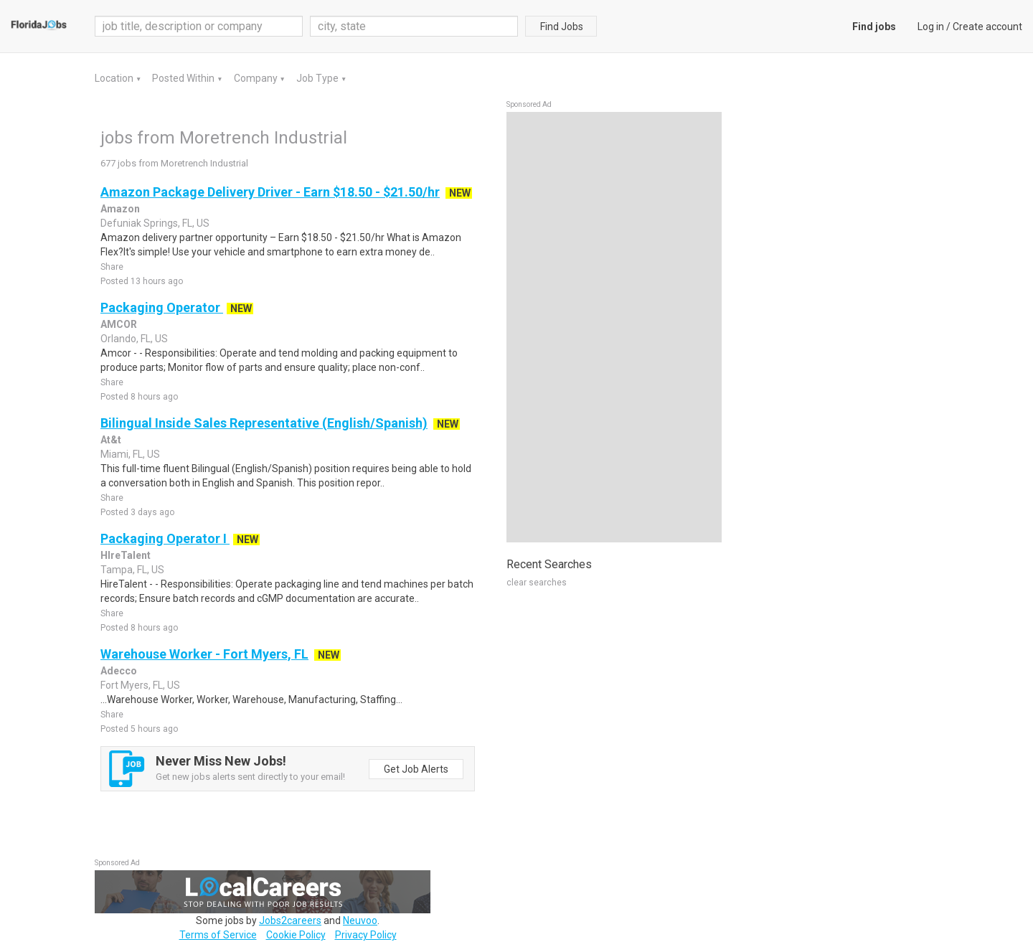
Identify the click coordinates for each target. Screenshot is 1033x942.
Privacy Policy (366, 935)
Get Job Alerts (416, 769)
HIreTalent (125, 555)
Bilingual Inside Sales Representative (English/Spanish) (264, 422)
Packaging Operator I (165, 538)
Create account (987, 26)
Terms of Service (218, 935)
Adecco (118, 671)
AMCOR (118, 324)
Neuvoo (360, 920)
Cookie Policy (296, 935)
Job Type (318, 78)
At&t (110, 440)
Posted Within (184, 78)
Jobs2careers (290, 920)
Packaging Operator (161, 307)
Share (111, 267)
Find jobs (874, 26)
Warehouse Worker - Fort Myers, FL (204, 653)
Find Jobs (561, 26)
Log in (931, 26)
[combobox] (414, 26)
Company (257, 78)
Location (115, 78)
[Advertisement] (614, 327)
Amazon (120, 209)
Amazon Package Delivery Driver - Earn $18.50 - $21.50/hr (270, 191)
